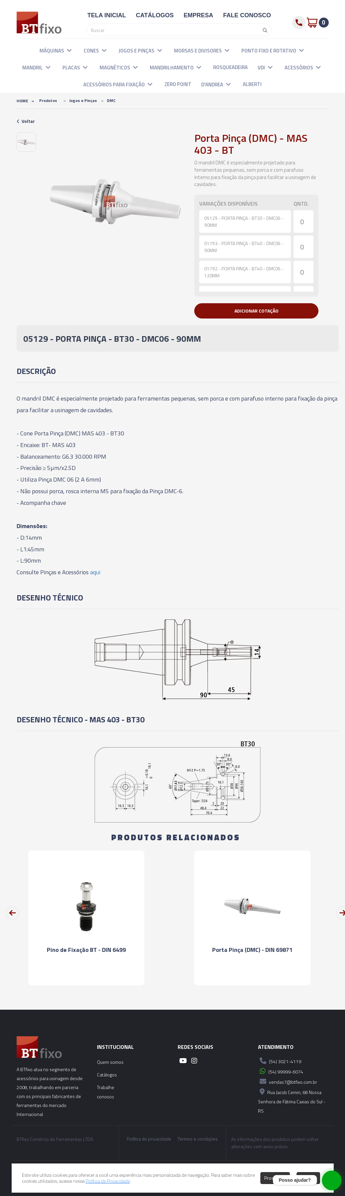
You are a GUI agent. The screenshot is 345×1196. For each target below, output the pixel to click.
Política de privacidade (149, 1139)
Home (22, 101)
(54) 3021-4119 (279, 1061)
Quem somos (110, 1061)
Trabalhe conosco (105, 1092)
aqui (95, 572)
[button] (69, 50)
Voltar (26, 121)
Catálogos (107, 1074)
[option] (26, 142)
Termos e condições (198, 1139)
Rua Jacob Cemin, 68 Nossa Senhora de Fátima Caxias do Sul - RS (291, 1100)
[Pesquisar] (263, 30)
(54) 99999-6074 (280, 1071)
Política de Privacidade (108, 1180)
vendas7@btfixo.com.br (287, 1081)
